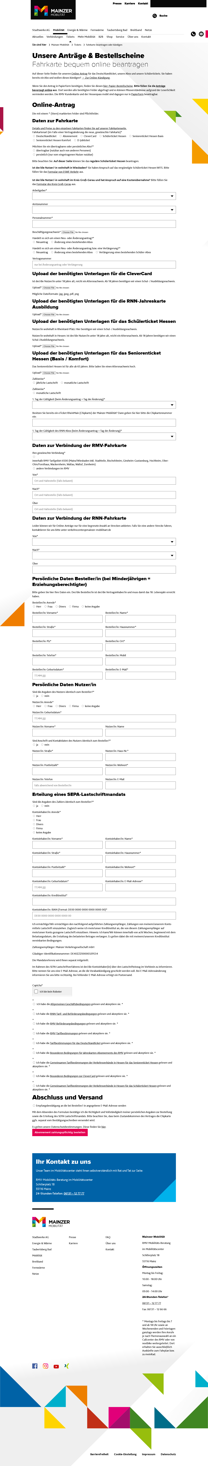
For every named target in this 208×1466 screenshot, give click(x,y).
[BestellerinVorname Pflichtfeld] (67, 619)
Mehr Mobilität (86, 36)
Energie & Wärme (77, 30)
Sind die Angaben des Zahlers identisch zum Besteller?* (63, 801)
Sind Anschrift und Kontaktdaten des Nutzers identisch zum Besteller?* (71, 740)
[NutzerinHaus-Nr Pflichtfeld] (140, 757)
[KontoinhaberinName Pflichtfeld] (140, 845)
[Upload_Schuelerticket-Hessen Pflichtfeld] (61, 346)
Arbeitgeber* (39, 190)
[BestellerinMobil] (140, 661)
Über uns (133, 36)
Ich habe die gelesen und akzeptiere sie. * (81, 1013)
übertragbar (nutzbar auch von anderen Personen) (63, 150)
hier (103, 1126)
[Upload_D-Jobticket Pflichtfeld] (80, 232)
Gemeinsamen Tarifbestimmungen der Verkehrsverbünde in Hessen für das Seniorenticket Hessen (104, 1062)
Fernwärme (38, 1267)
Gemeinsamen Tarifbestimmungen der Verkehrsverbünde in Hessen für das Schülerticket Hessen (103, 1085)
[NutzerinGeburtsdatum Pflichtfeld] (104, 718)
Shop (110, 36)
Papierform (137, 94)
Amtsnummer (40, 204)
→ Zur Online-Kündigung (96, 77)
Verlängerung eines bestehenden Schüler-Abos (125, 252)
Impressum (148, 1454)
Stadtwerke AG (41, 30)
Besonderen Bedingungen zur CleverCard (72, 1076)
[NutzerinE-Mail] (140, 785)
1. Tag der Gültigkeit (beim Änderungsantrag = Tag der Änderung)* (68, 399)
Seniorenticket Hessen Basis (148, 136)
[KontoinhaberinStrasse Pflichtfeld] (67, 859)
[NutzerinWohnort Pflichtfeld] (140, 771)
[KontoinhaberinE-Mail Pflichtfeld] (140, 887)
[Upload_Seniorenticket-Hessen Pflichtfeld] (61, 373)
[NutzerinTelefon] (67, 785)
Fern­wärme (97, 30)
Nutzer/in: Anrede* (43, 702)
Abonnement (70, 136)
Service (120, 36)
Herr (38, 606)
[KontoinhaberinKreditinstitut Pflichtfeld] (104, 901)
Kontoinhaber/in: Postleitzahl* (58, 867)
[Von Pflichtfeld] (104, 481)
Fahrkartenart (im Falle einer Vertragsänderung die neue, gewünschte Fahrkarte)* (77, 132)
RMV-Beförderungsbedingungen (68, 1023)
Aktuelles (37, 36)
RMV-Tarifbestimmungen (64, 1033)
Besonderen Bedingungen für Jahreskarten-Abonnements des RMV (86, 1052)
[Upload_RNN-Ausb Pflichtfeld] (61, 314)
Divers (62, 606)
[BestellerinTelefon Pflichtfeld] (67, 661)
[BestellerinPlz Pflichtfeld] (67, 647)
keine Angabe (92, 606)
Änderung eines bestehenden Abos (73, 242)
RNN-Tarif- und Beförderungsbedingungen (73, 1013)
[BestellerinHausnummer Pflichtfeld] (140, 633)
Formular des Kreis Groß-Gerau (54, 184)
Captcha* (37, 985)
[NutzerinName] (140, 732)
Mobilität (58, 30)
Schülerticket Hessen (114, 136)
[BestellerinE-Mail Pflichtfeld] (140, 675)
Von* (35, 536)
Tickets (70, 36)
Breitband (37, 1261)
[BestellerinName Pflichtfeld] (140, 619)
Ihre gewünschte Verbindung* (48, 452)
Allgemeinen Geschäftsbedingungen (70, 1004)
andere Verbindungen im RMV (52, 468)
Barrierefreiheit (99, 1454)
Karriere (130, 3)
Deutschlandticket (46, 136)
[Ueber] (104, 509)
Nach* (36, 549)
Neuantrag (42, 242)
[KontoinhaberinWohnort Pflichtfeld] (140, 873)
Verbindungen (54, 36)
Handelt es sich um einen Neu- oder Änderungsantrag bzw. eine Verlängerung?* (76, 248)
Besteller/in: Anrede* (44, 602)
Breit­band (136, 30)
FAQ (108, 1237)
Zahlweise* (38, 378)
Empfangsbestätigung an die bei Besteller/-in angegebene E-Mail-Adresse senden (79, 1105)
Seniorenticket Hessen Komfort (53, 140)
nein (46, 695)
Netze (148, 30)
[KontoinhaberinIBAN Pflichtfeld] (104, 916)
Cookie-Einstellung (125, 1454)
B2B (101, 36)
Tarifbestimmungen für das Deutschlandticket (75, 1043)
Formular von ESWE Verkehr (63, 171)
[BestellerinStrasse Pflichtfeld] (67, 633)
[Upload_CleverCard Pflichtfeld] (61, 287)
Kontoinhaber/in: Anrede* (46, 812)
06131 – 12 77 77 (74, 1193)
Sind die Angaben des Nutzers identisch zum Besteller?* (63, 691)
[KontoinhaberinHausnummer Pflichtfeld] (140, 859)
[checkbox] (52, 991)
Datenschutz (168, 1454)
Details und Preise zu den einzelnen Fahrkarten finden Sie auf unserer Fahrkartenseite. (79, 128)
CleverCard (90, 136)
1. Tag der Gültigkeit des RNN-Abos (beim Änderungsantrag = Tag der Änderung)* (77, 430)
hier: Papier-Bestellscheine (118, 85)
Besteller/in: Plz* (48, 641)
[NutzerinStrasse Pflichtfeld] (67, 757)
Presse (117, 3)
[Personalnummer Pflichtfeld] (104, 224)
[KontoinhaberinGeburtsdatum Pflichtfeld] (67, 887)
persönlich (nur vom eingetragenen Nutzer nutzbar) (64, 154)
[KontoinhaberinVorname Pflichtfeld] (67, 845)
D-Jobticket (83, 140)
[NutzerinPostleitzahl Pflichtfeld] (67, 771)
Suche (159, 15)
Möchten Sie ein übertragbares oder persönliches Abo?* (63, 146)
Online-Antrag (79, 73)
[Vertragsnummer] (104, 264)
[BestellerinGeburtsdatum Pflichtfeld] (67, 675)
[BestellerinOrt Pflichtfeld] (140, 647)
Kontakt (143, 3)
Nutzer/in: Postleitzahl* (51, 765)
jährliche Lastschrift (47, 382)
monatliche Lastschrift (76, 382)
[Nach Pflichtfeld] (104, 495)
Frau (50, 606)
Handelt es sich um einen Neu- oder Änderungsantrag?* (63, 238)
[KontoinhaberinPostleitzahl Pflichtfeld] (67, 873)
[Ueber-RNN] (104, 569)
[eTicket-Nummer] (104, 423)
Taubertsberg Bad (117, 30)
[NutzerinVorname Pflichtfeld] (67, 732)
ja (37, 695)
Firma (75, 606)
